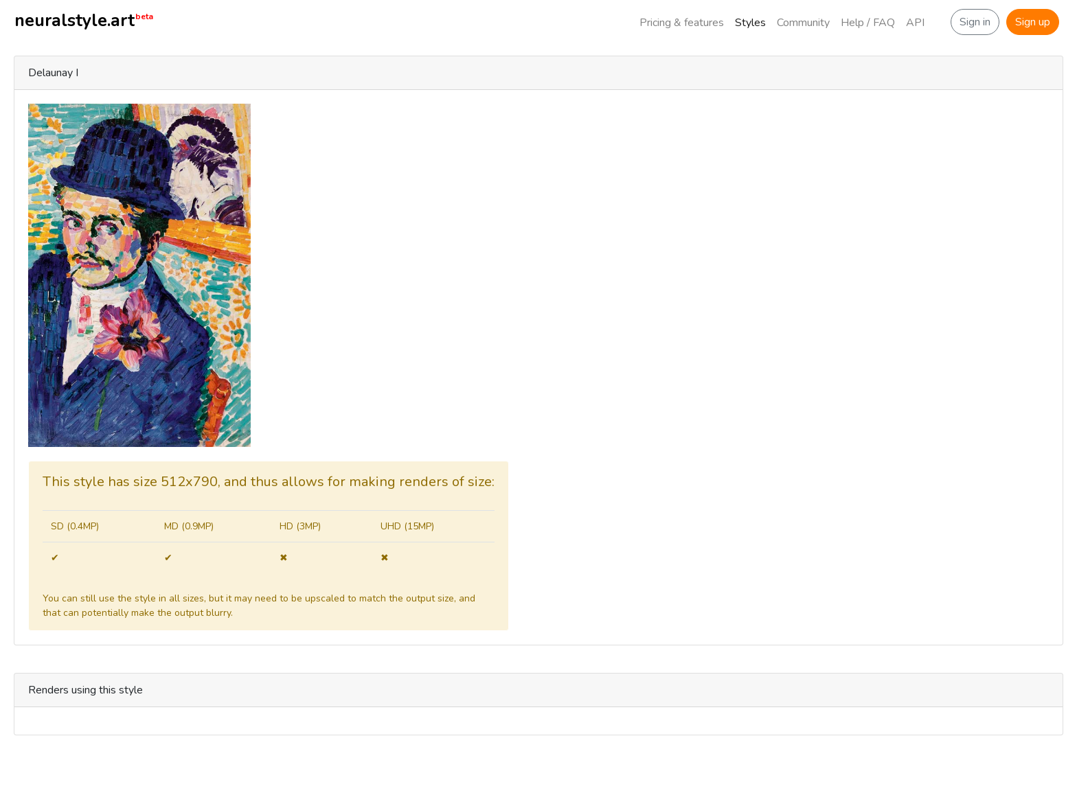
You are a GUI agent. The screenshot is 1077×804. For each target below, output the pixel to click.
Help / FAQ (868, 22)
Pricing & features (681, 22)
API (915, 22)
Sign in (975, 22)
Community (803, 22)
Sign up (1032, 22)
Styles (750, 22)
